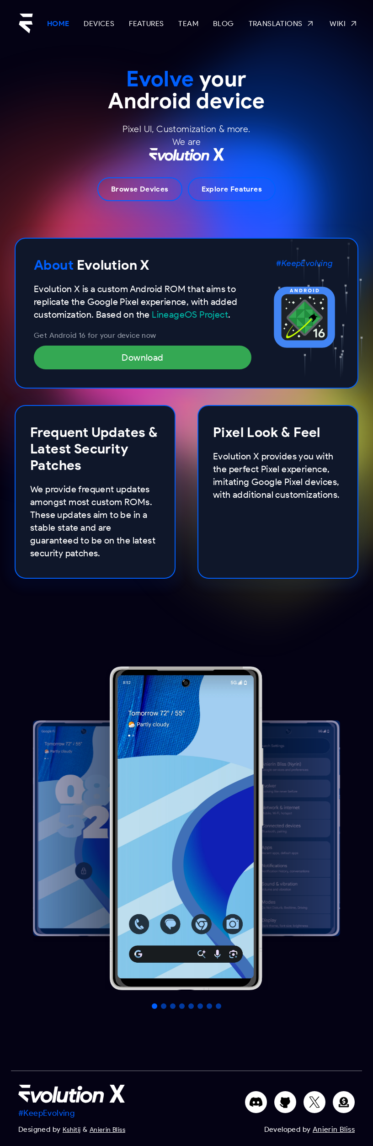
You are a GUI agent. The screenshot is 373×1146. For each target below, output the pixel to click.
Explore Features (232, 189)
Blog (223, 23)
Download (142, 357)
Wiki (344, 23)
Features (146, 23)
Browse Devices (140, 189)
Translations (282, 23)
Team (188, 23)
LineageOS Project (190, 314)
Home (58, 23)
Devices (99, 23)
